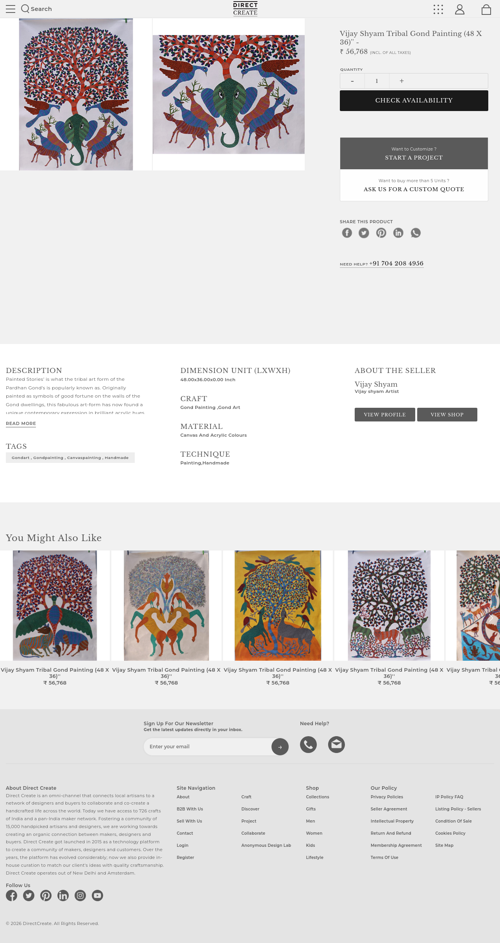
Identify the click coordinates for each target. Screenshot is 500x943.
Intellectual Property (392, 821)
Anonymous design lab (266, 845)
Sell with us (189, 821)
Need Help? (382, 263)
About (183, 797)
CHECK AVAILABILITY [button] (414, 100)
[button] (491, 618)
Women (314, 833)
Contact (185, 833)
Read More (21, 423)
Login (183, 845)
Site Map (445, 845)
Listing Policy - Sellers (458, 809)
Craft (246, 797)
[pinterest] (381, 233)
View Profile (385, 415)
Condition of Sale (454, 821)
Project (248, 821)
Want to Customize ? (414, 154)
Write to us (337, 744)
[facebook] (347, 233)
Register (186, 857)
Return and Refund (391, 833)
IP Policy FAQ (450, 797)
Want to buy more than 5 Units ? (414, 186)
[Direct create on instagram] (82, 895)
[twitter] (364, 233)
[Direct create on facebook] (13, 895)
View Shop (447, 415)
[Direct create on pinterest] (47, 895)
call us (309, 744)
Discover (250, 809)
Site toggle (10, 9)
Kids (310, 845)
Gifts (311, 809)
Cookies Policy (451, 833)
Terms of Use (384, 857)
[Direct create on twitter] (30, 895)
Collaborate (253, 833)
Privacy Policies (387, 797)
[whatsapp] (416, 233)
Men (310, 821)
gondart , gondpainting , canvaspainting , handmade (70, 457)
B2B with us (190, 809)
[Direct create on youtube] (99, 895)
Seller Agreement (389, 809)
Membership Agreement (396, 845)
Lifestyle (315, 857)
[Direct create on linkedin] (64, 895)
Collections (317, 797)
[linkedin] (398, 233)
